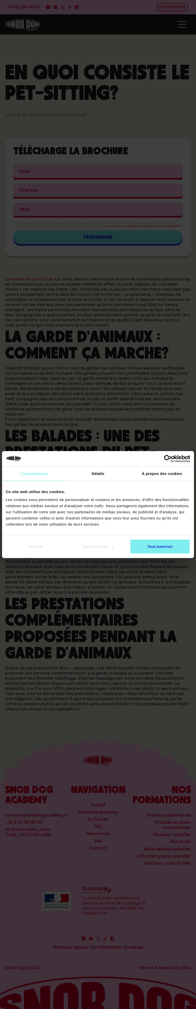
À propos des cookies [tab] (162, 473)
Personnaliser (98, 546)
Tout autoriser (160, 546)
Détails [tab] (98, 473)
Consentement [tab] (34, 473)
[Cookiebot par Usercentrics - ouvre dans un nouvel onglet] (167, 458)
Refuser (36, 546)
